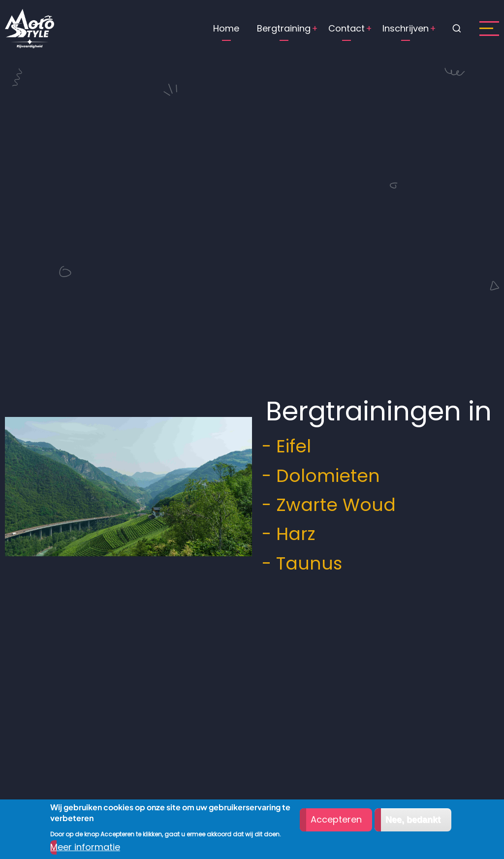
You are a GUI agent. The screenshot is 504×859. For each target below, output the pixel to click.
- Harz (283, 533)
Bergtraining (284, 28)
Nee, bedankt (413, 820)
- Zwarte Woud (324, 504)
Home (226, 28)
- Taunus (297, 563)
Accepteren (336, 819)
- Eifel (281, 446)
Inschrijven (405, 28)
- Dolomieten (316, 475)
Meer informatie (85, 847)
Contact (346, 28)
